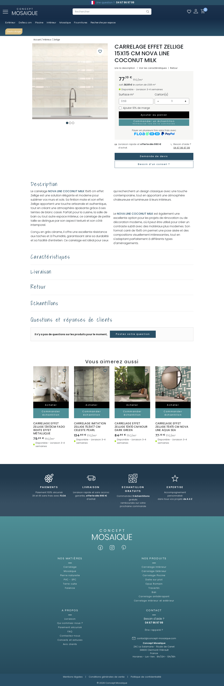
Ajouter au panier (154, 114)
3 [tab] (73, 123)
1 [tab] (67, 123)
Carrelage (69, 566)
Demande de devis (154, 156)
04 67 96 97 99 (125, 2)
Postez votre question (133, 334)
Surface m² (126, 94)
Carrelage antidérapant (154, 596)
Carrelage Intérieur (154, 566)
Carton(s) (161, 94)
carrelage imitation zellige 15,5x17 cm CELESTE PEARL (90, 426)
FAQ (70, 631)
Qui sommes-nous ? (70, 623)
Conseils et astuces (70, 639)
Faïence (70, 587)
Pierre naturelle (70, 575)
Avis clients (70, 644)
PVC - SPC (70, 579)
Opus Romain (154, 583)
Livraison (69, 618)
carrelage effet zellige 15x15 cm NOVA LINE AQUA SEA (171, 426)
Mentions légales (73, 676)
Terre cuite (70, 583)
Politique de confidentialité (146, 676)
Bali (154, 592)
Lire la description (125, 68)
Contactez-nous (70, 635)
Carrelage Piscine (154, 575)
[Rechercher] (112, 11)
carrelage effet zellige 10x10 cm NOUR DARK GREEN (131, 426)
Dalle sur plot (153, 579)
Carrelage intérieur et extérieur (154, 600)
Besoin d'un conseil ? (154, 164)
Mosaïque (70, 571)
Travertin (154, 587)
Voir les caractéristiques (153, 68)
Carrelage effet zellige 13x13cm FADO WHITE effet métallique (49, 428)
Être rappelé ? (154, 629)
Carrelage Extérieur (154, 571)
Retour (174, 68)
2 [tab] (70, 123)
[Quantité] (172, 101)
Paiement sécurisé (70, 627)
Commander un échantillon (154, 122)
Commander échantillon (51, 413)
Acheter (51, 404)
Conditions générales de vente (107, 676)
